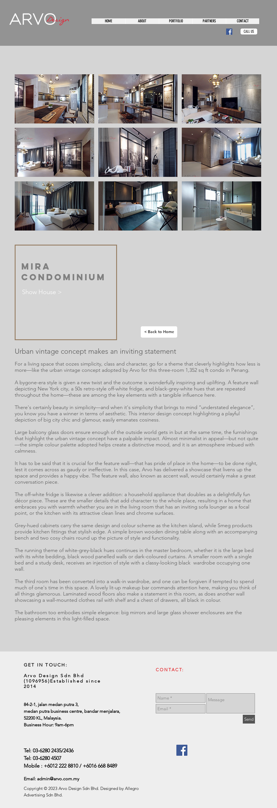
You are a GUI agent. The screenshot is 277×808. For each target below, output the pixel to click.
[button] (54, 98)
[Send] (249, 719)
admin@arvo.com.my (58, 778)
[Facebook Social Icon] (229, 32)
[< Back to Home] (159, 332)
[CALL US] (249, 31)
